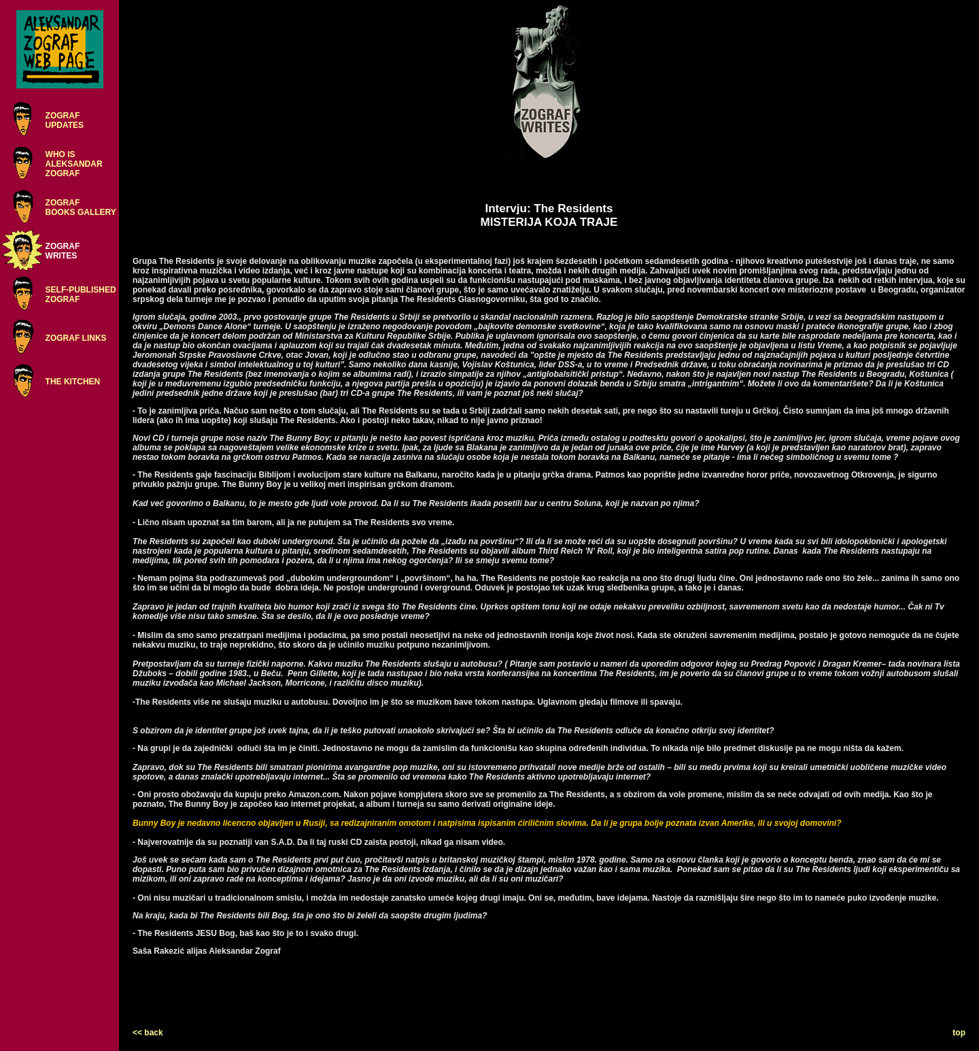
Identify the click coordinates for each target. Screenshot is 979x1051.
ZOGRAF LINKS (76, 338)
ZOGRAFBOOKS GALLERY (81, 207)
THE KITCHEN (73, 381)
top (958, 1032)
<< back (148, 1032)
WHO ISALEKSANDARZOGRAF (74, 164)
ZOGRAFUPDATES (65, 120)
